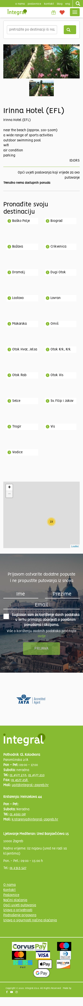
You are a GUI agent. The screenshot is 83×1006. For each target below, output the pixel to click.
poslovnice (34, 4)
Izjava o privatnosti (17, 910)
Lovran (55, 298)
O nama (9, 885)
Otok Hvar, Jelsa (24, 349)
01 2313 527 (18, 868)
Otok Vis (56, 375)
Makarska (19, 323)
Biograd (56, 221)
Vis (52, 426)
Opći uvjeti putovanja (19, 905)
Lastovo (18, 298)
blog (59, 4)
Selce (16, 400)
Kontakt (49, 4)
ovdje (42, 636)
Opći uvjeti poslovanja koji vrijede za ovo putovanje (49, 175)
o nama (20, 4)
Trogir (16, 426)
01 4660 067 (18, 814)
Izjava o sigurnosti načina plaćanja (30, 920)
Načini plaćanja (15, 900)
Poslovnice (11, 895)
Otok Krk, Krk (60, 349)
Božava (17, 246)
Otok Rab (19, 375)
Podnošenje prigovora (19, 915)
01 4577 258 (20, 780)
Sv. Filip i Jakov (61, 400)
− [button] (9, 494)
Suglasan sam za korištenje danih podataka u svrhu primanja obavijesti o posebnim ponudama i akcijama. (41, 620)
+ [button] (9, 487)
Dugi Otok (58, 272)
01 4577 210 (36, 775)
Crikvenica (58, 246)
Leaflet (75, 546)
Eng (67, 4)
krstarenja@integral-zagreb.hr (35, 819)
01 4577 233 (18, 775)
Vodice (17, 452)
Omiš (54, 323)
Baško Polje (21, 221)
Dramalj (18, 272)
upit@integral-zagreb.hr (30, 785)
